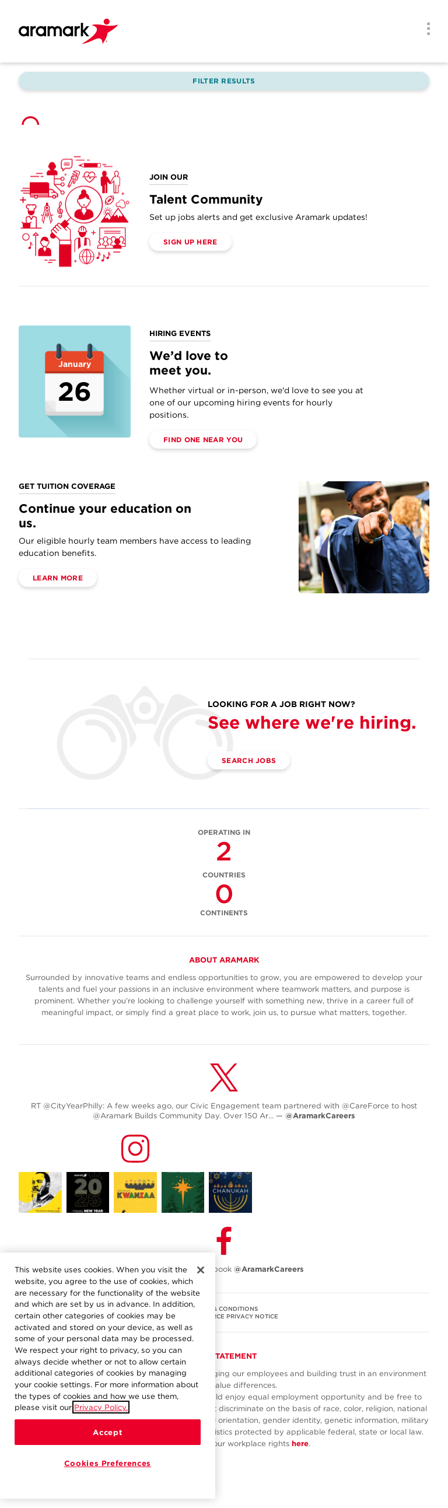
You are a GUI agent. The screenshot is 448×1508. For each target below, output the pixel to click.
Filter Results (223, 80)
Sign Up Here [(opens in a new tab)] (190, 241)
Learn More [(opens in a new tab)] (58, 577)
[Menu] (425, 30)
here (300, 1443)
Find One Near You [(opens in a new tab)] (203, 439)
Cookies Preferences (107, 1463)
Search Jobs (249, 760)
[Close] (201, 1270)
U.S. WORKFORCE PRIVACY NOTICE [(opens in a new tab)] (224, 1316)
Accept (107, 1432)
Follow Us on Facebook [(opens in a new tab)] (224, 1269)
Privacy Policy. (101, 1407)
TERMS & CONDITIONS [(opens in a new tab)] (224, 1308)
